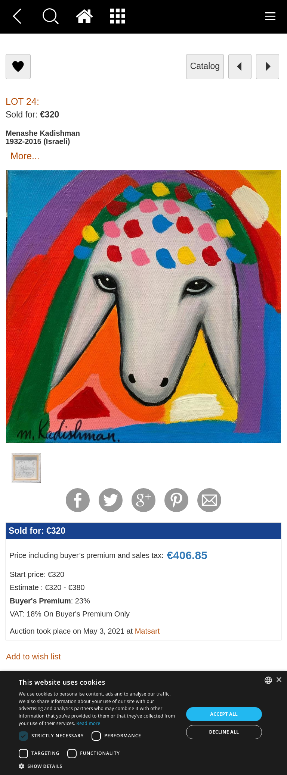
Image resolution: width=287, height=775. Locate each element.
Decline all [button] (224, 732)
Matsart (147, 631)
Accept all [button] (224, 714)
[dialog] (143, 723)
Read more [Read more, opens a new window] (89, 723)
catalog (205, 66)
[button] (99, 765)
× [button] (278, 680)
